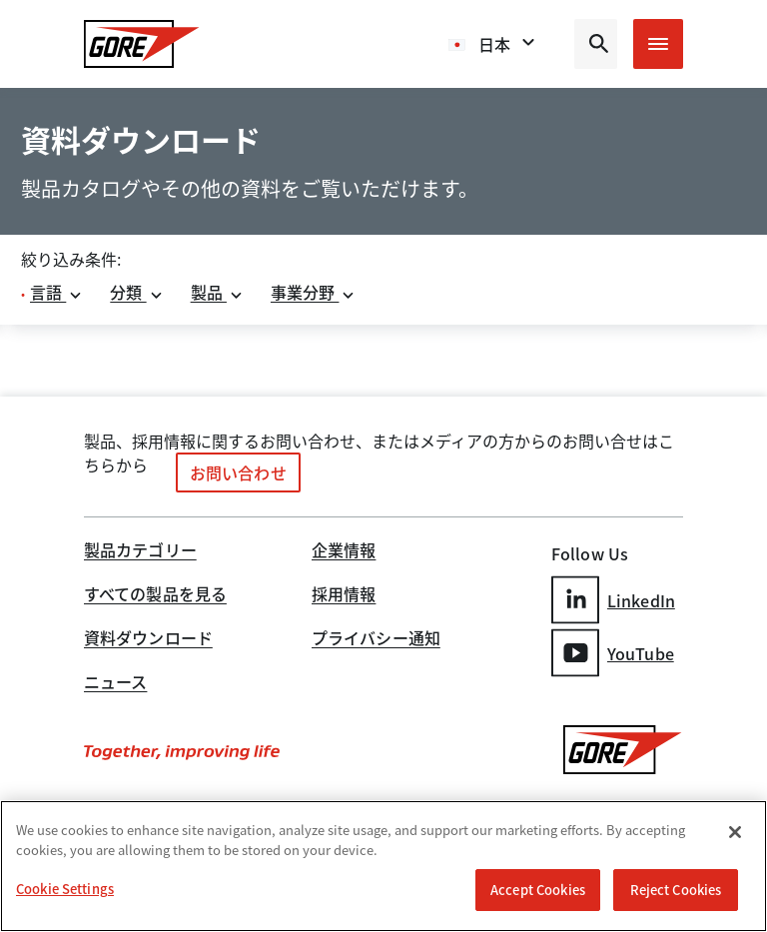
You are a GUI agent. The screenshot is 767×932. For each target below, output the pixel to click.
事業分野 (314, 292)
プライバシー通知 (376, 639)
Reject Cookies (676, 889)
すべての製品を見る (155, 595)
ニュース (115, 683)
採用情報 (344, 595)
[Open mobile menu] (658, 44)
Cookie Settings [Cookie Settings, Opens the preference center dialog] (65, 888)
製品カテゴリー (140, 551)
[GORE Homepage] (142, 44)
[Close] (735, 832)
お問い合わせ (238, 472)
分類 (136, 292)
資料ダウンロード (148, 639)
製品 (217, 292)
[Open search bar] (595, 44)
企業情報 (344, 551)
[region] (383, 866)
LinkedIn (613, 599)
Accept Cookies (537, 889)
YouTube (612, 652)
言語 (56, 292)
